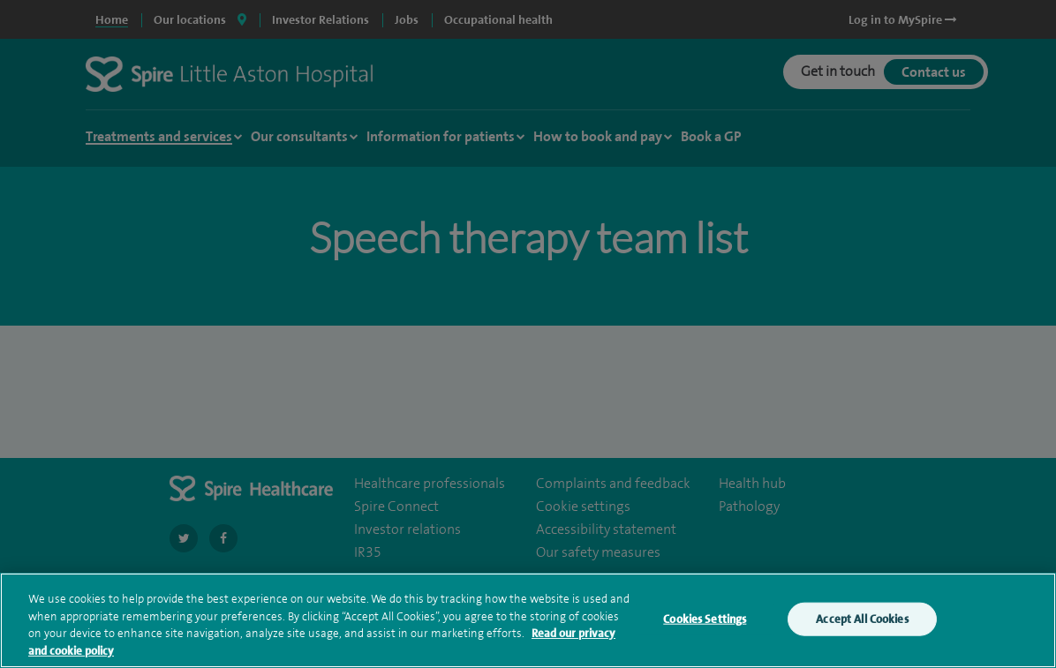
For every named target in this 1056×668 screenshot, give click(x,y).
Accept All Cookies (862, 621)
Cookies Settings (704, 621)
